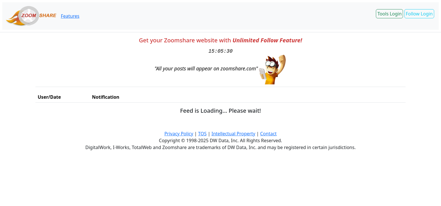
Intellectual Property (233, 133)
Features (70, 16)
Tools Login (389, 14)
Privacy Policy (178, 133)
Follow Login (419, 14)
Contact (268, 133)
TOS (202, 133)
